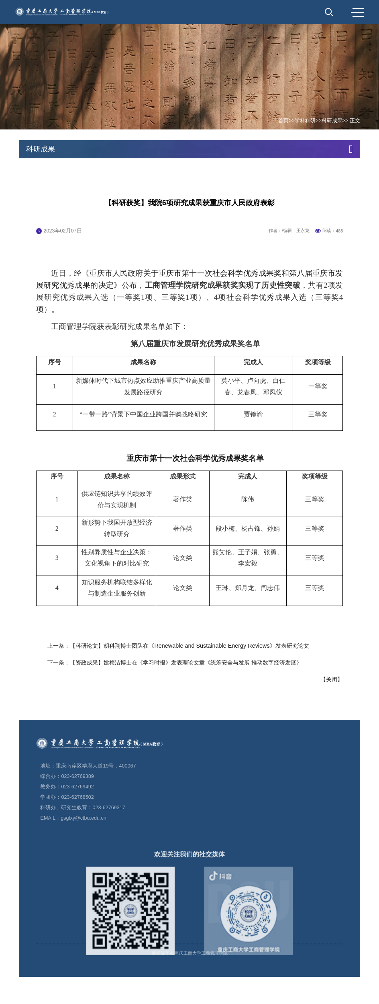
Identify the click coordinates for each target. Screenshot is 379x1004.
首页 (283, 120)
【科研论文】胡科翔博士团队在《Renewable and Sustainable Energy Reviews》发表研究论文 (189, 688)
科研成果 (332, 120)
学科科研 (305, 120)
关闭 (331, 722)
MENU (357, 12)
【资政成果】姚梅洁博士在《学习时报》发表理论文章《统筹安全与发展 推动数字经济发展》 (186, 705)
